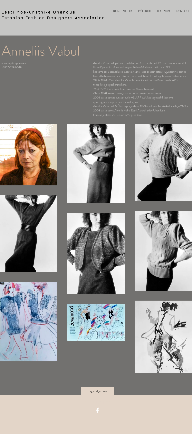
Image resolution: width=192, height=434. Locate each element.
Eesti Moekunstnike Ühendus (38, 12)
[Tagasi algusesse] (97, 391)
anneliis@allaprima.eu (14, 63)
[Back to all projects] (96, 402)
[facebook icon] (97, 410)
